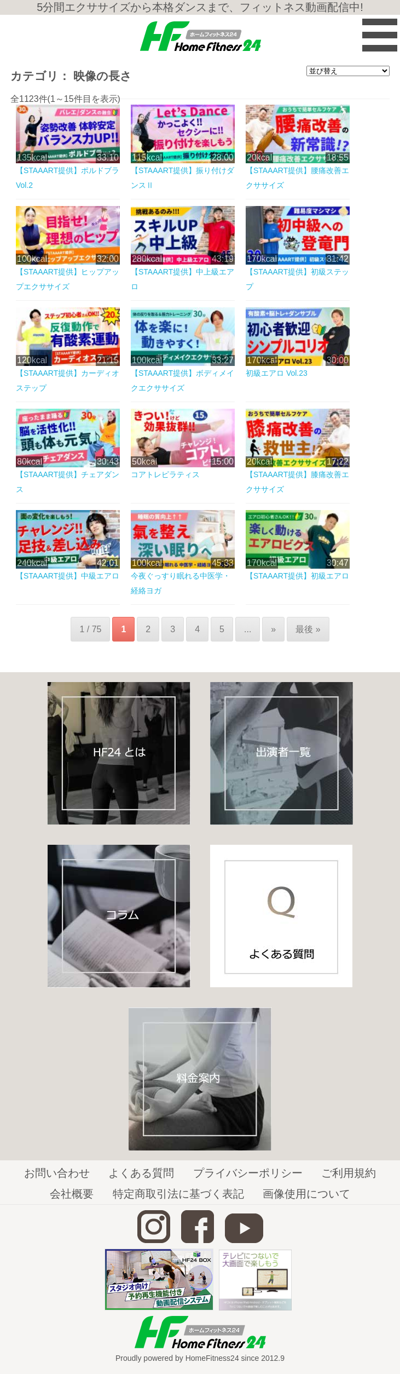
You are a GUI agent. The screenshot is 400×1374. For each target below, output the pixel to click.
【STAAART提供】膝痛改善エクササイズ (297, 482)
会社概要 (72, 1194)
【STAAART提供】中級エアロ (67, 575)
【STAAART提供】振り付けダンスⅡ (182, 178)
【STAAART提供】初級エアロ (297, 575)
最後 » (307, 629)
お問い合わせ (57, 1173)
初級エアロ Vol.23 (277, 373)
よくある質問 (141, 1173)
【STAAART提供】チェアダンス (67, 482)
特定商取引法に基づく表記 (178, 1194)
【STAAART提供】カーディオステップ (67, 380)
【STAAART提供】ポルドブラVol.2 (67, 178)
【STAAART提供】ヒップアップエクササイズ (67, 279)
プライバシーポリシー (248, 1173)
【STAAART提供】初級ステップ (297, 279)
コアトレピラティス (165, 474)
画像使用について (306, 1194)
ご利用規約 (348, 1173)
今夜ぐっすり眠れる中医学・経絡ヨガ (180, 583)
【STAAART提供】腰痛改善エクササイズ (297, 178)
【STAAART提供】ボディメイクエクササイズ (182, 380)
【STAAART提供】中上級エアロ (182, 279)
